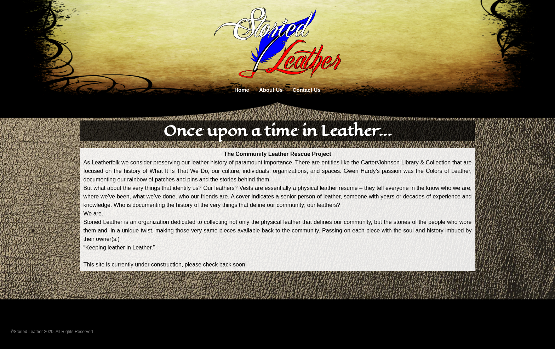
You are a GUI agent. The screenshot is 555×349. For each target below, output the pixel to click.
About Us (271, 90)
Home (241, 90)
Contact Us (307, 90)
